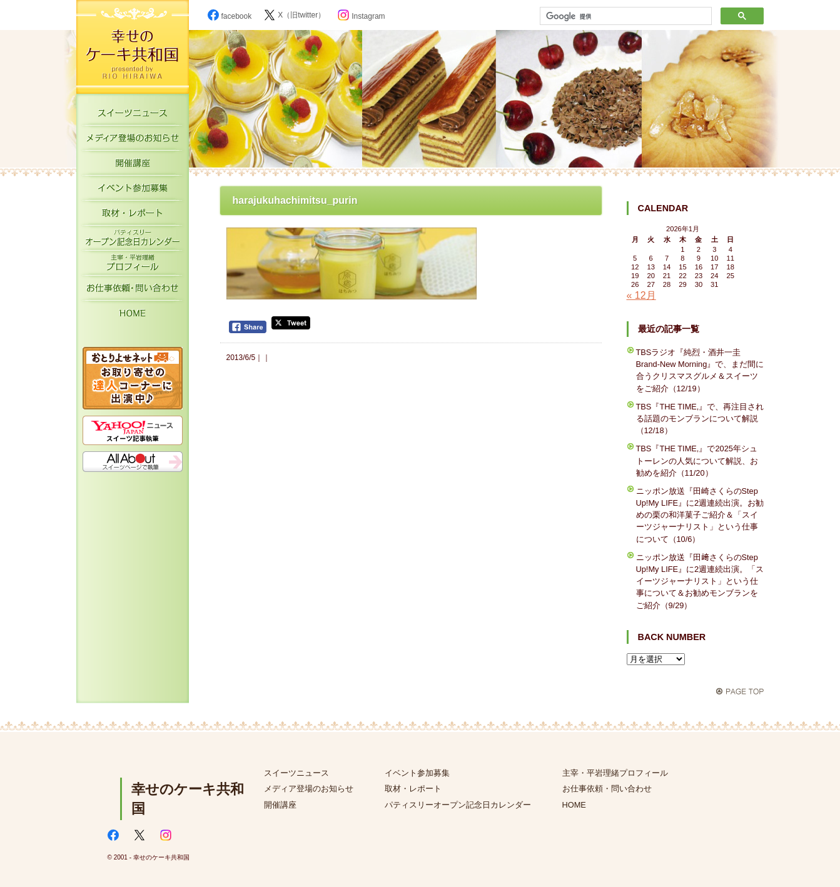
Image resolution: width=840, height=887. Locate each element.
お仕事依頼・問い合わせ (607, 788)
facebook (230, 16)
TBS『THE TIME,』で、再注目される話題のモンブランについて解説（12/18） (700, 418)
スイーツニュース (132, 115)
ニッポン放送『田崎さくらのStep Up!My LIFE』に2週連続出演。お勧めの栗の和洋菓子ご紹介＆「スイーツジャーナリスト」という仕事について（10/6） (700, 515)
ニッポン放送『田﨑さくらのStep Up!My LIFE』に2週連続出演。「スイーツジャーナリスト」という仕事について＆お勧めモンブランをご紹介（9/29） (700, 581)
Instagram (361, 16)
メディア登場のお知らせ (132, 140)
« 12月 (641, 295)
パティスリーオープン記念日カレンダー (132, 240)
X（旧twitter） (294, 15)
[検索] (624, 16)
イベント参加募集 (132, 190)
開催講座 (132, 165)
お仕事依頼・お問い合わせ (132, 290)
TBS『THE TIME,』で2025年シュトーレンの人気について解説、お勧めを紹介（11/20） (697, 460)
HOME (132, 315)
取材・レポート (132, 215)
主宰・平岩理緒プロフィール (132, 265)
